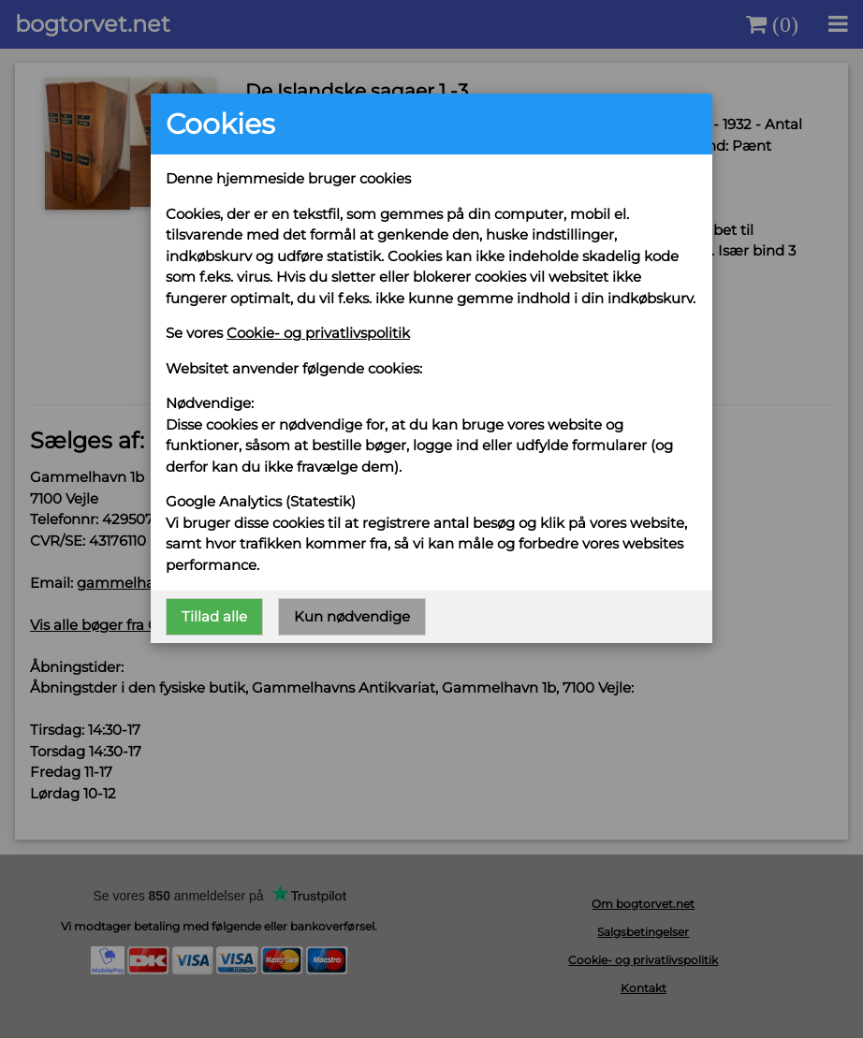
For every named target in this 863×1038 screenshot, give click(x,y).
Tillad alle (214, 616)
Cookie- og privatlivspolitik (318, 333)
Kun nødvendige (352, 616)
